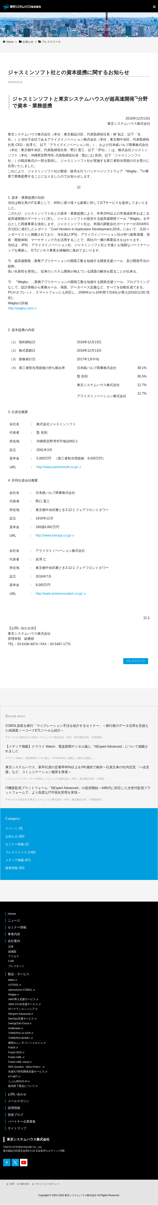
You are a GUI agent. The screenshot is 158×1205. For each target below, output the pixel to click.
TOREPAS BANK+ (19, 1037)
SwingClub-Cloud (18, 1023)
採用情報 (14, 1108)
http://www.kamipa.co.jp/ (53, 535)
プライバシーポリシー (47, 1184)
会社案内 (14, 941)
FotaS (11, 1047)
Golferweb (14, 1028)
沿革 (11, 946)
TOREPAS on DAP (19, 1033)
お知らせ (12, 836)
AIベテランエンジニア (21, 1009)
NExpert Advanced (19, 1013)
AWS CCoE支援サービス (23, 1004)
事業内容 (14, 934)
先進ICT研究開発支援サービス (26, 1071)
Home (12, 914)
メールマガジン (18, 1101)
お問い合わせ (17, 1094)
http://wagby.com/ (20, 308)
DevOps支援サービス (21, 1018)
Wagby (12, 994)
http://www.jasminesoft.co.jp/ (57, 467)
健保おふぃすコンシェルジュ (25, 1042)
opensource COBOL (20, 989)
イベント (12, 828)
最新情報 (12, 868)
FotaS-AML (15, 1057)
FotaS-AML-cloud (18, 1062)
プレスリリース (135, 661)
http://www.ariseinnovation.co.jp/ (59, 593)
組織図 (12, 951)
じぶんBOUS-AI (17, 1081)
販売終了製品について (21, 1086)
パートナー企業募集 (22, 1121)
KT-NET (13, 1076)
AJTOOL (13, 985)
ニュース (14, 920)
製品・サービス (18, 974)
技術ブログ (15, 1115)
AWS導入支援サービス (22, 999)
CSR (11, 961)
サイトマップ (17, 1128)
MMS (11, 980)
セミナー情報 (15, 844)
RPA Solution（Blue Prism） (25, 1067)
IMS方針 (24, 1184)
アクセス (13, 956)
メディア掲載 (15, 860)
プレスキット (16, 966)
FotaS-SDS (15, 1052)
